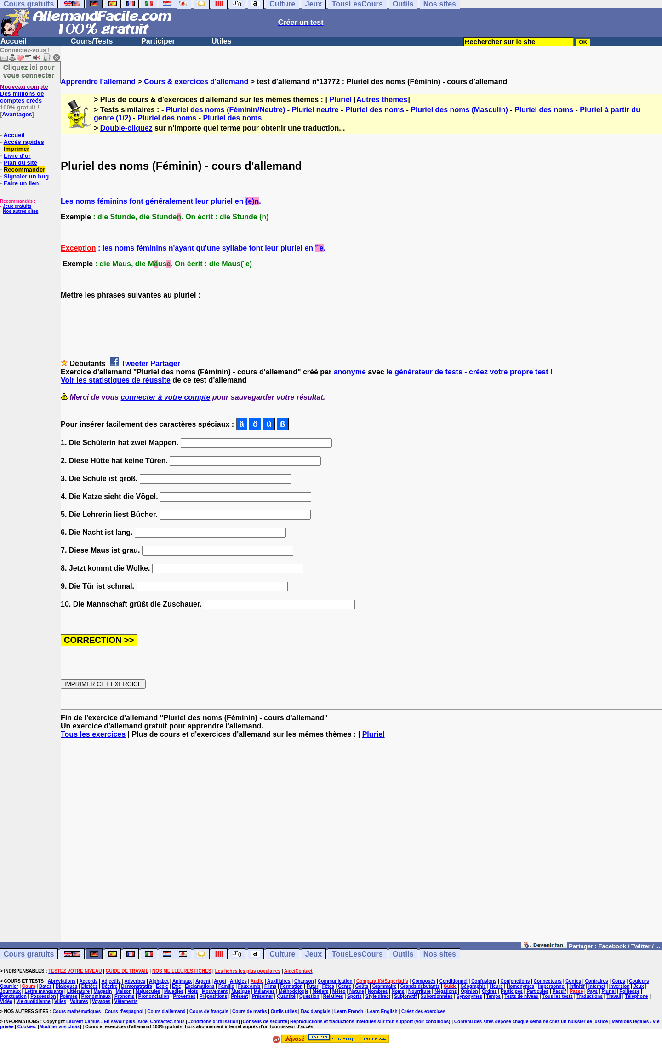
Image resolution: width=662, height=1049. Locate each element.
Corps (618, 981)
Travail (613, 996)
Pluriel (340, 99)
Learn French (348, 1011)
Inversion (619, 986)
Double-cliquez (126, 128)
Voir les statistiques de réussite (116, 380)
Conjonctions (515, 981)
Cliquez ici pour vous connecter (29, 71)
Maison (123, 991)
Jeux (313, 954)
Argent (202, 981)
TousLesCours (357, 954)
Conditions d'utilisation (213, 1021)
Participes (512, 991)
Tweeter (134, 363)
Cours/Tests (92, 41)
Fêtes (328, 986)
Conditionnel (453, 981)
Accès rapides (23, 141)
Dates (45, 986)
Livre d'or (17, 155)
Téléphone (636, 996)
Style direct (377, 996)
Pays (592, 991)
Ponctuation (13, 996)
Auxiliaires (279, 981)
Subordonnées (437, 996)
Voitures (79, 1001)
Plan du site (20, 162)
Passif (559, 991)
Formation (291, 986)
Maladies (173, 991)
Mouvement (215, 991)
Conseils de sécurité (265, 1021)
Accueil (13, 41)
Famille (226, 986)
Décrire (109, 986)
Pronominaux (96, 996)
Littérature (78, 991)
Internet (596, 986)
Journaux (10, 991)
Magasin (102, 991)
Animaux (182, 981)
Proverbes (184, 996)
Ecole (162, 986)
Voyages (101, 1001)
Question (309, 996)
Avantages (17, 114)
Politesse (629, 991)
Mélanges (264, 991)
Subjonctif (405, 996)
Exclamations (199, 986)
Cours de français (208, 1011)
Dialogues (67, 986)
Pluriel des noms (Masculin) (459, 110)
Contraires (596, 981)
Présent (239, 996)
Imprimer (16, 148)
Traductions (589, 996)
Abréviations (62, 981)
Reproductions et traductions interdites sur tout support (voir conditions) (370, 1021)
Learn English (382, 1011)
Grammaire (384, 986)
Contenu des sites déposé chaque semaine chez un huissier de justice (531, 1021)
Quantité (286, 996)
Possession (43, 996)
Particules (537, 991)
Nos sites (439, 954)
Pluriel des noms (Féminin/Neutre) (225, 110)
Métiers (320, 991)
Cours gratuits (29, 954)
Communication (335, 981)
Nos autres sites (20, 211)
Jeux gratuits (17, 206)
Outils (403, 954)
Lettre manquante (43, 991)
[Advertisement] (361, 844)
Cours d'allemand (166, 1011)
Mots (193, 991)
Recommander (24, 169)
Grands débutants (420, 986)
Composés (423, 981)
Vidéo (6, 1001)
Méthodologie (293, 991)
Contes (573, 981)
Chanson (304, 981)
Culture (282, 954)
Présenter (262, 996)
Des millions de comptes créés (24, 93)
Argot (220, 981)
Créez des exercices (423, 1011)
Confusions (483, 981)
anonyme (350, 372)
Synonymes (469, 996)
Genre (344, 986)
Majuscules (148, 991)
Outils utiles (284, 1011)
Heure (496, 986)
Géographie (473, 986)
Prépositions (214, 996)
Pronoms (124, 996)
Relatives (333, 996)
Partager (165, 363)
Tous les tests (557, 996)
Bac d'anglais (315, 1011)
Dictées (89, 986)
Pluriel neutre (315, 110)
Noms (398, 991)
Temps (493, 996)
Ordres (489, 991)
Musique (240, 991)
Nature (356, 991)
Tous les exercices (93, 734)
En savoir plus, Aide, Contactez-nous (144, 1021)
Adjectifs (110, 981)
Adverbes (135, 981)
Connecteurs (548, 981)
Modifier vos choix (60, 1026)
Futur (313, 986)
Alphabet (159, 981)
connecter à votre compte (166, 397)
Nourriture (419, 991)
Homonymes (520, 986)
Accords (88, 981)
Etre (176, 986)
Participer (158, 41)
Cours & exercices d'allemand (196, 82)
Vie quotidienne (33, 1001)
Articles (238, 981)
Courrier (9, 986)
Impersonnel (551, 986)
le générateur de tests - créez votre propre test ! (469, 372)
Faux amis (249, 986)
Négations (445, 991)
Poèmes (68, 996)
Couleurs (639, 981)
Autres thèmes (381, 99)
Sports (354, 996)
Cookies (26, 1026)
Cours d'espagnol (124, 1011)
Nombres (378, 991)
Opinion (469, 991)
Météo (339, 991)
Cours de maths (249, 1011)
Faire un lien (21, 183)
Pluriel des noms (374, 110)
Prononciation (153, 996)
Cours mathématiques (76, 1011)
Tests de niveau (521, 996)
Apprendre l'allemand (98, 82)
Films (270, 986)
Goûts (361, 986)
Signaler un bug (26, 176)
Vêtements (126, 1001)
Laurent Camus (83, 1021)
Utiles (221, 41)
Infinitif (576, 986)
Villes (60, 1001)
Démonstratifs (136, 986)
